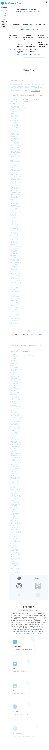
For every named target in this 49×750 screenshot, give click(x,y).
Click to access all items (4, 26)
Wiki (18, 58)
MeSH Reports (28, 639)
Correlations (4, 11)
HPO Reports (37, 639)
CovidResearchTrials (11, 747)
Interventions (21, 747)
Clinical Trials (32, 12)
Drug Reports (19, 639)
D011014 (25, 58)
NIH (33, 55)
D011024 (25, 53)
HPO (4, 16)
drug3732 (12, 53)
